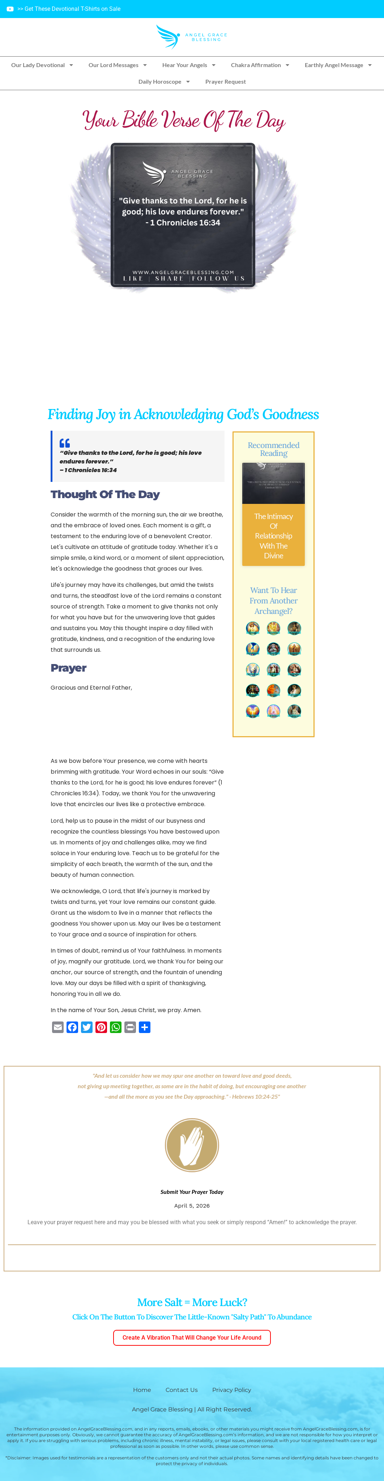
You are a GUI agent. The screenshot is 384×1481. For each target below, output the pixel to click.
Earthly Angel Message (339, 64)
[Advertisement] (183, 350)
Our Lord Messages (118, 64)
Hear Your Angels (189, 64)
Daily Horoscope (164, 81)
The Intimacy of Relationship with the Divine (273, 535)
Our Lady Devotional (42, 64)
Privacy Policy (231, 1389)
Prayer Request (225, 81)
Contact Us (182, 1389)
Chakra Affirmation (260, 64)
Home (142, 1389)
